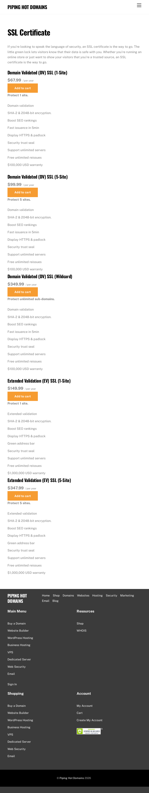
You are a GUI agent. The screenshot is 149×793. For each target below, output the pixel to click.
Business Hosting (18, 645)
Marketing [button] (127, 595)
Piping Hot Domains (72, 778)
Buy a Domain (16, 623)
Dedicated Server (19, 659)
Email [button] (45, 600)
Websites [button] (83, 595)
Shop (56, 595)
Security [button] (111, 595)
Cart (80, 712)
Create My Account (89, 720)
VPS (10, 652)
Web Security (16, 666)
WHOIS (82, 630)
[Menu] (139, 5)
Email (11, 673)
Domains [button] (68, 595)
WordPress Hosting (20, 637)
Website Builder (18, 630)
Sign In (12, 684)
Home (46, 595)
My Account (85, 705)
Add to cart (22, 88)
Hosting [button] (97, 595)
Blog (55, 600)
